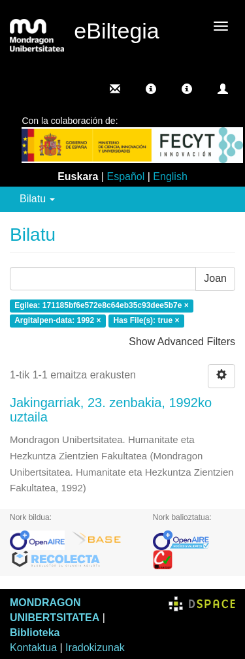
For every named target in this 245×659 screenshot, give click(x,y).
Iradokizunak (95, 647)
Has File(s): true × (146, 320)
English (170, 176)
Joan (215, 278)
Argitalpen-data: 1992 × (57, 320)
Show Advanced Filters (182, 341)
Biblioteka (34, 632)
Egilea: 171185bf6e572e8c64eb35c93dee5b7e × (101, 306)
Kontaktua (33, 647)
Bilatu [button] (37, 198)
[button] (151, 88)
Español (125, 176)
